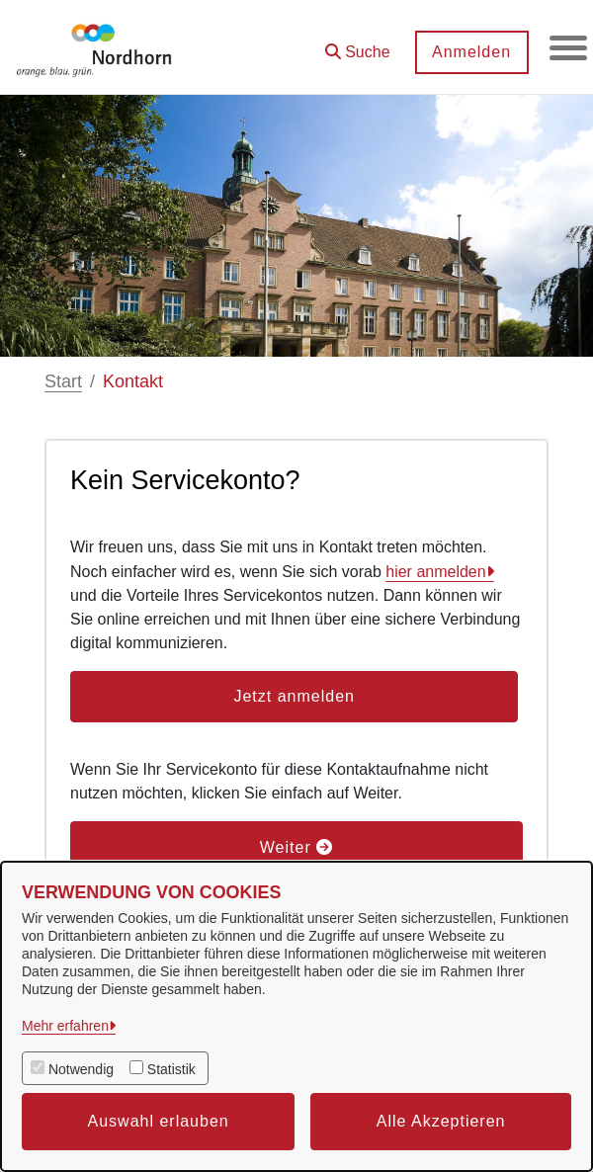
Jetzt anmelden (294, 696)
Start (63, 381)
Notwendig (81, 1069)
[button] (355, 45)
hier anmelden (435, 571)
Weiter (296, 847)
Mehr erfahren (65, 1026)
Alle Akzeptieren (441, 1121)
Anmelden (469, 51)
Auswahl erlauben (158, 1121)
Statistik (171, 1069)
